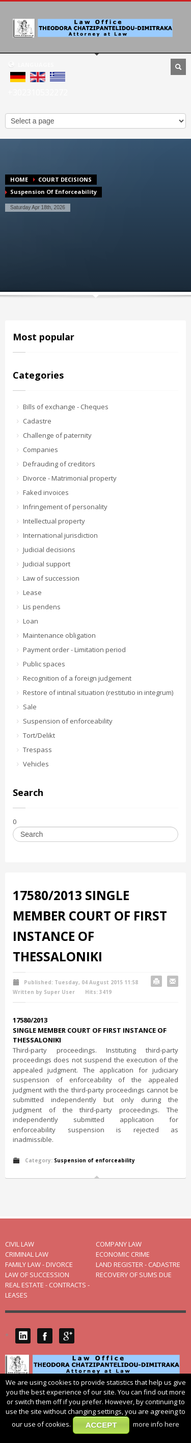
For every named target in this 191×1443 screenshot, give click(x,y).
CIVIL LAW (19, 1244)
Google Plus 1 (66, 1336)
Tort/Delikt (39, 735)
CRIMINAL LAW (26, 1254)
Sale (30, 706)
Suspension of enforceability (68, 721)
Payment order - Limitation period (74, 649)
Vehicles (36, 763)
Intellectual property (54, 521)
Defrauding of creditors (59, 463)
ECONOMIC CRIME (123, 1254)
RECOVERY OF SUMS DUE (134, 1274)
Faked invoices (46, 492)
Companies (40, 449)
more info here (156, 1424)
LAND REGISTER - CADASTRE (138, 1264)
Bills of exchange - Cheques (65, 406)
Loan (30, 621)
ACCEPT (101, 1425)
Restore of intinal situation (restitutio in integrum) (98, 692)
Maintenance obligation (59, 635)
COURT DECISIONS (65, 179)
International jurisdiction (60, 535)
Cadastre (37, 421)
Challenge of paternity (57, 435)
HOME (19, 179)
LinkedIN (23, 1336)
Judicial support (46, 563)
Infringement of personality (65, 506)
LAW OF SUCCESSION (37, 1274)
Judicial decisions (49, 549)
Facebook (44, 1336)
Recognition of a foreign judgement (77, 678)
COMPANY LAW (119, 1244)
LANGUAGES (31, 64)
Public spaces (44, 663)
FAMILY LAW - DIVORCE (39, 1264)
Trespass (37, 749)
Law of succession (51, 578)
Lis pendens (42, 606)
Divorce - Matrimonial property (70, 478)
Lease (32, 592)
